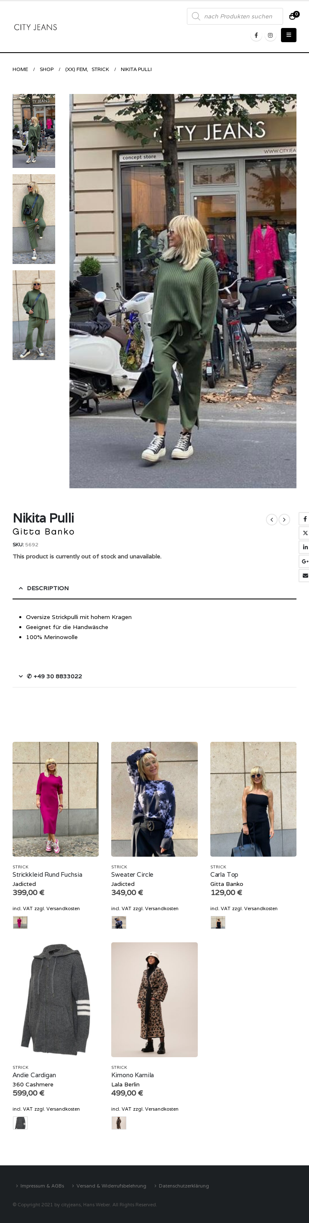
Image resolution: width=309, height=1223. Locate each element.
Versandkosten (63, 908)
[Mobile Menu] (288, 35)
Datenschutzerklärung (184, 1185)
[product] (56, 799)
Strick (20, 867)
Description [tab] (48, 588)
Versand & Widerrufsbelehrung (111, 1185)
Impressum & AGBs (42, 1185)
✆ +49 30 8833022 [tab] (54, 676)
